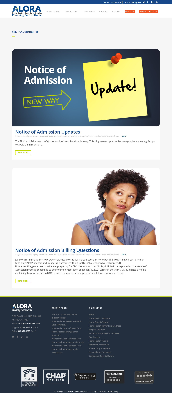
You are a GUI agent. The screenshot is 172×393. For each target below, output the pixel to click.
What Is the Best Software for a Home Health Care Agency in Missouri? (66, 331)
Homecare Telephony (99, 344)
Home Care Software (98, 322)
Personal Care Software (100, 352)
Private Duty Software (99, 348)
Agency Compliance (24, 136)
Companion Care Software (101, 356)
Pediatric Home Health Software (104, 333)
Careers (127, 2)
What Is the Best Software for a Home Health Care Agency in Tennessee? (66, 349)
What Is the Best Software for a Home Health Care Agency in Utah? (68, 340)
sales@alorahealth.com (29, 323)
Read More (23, 152)
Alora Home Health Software (108, 136)
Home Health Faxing (98, 341)
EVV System (94, 337)
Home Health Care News (58, 136)
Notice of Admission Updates (47, 132)
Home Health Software (99, 318)
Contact (106, 2)
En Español (136, 2)
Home (91, 314)
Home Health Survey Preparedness (105, 326)
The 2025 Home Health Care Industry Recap (64, 316)
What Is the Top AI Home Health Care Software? (66, 323)
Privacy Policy (113, 391)
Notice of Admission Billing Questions (57, 250)
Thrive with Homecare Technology (81, 136)
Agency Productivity (40, 136)
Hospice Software (97, 329)
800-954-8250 (116, 2)
